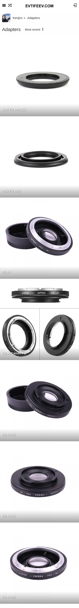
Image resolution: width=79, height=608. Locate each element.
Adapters (33, 18)
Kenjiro (19, 18)
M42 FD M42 (11, 190)
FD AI (6, 272)
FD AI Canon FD (14, 353)
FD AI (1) (8, 515)
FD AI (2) (8, 597)
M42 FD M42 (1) (13, 109)
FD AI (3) (8, 434)
